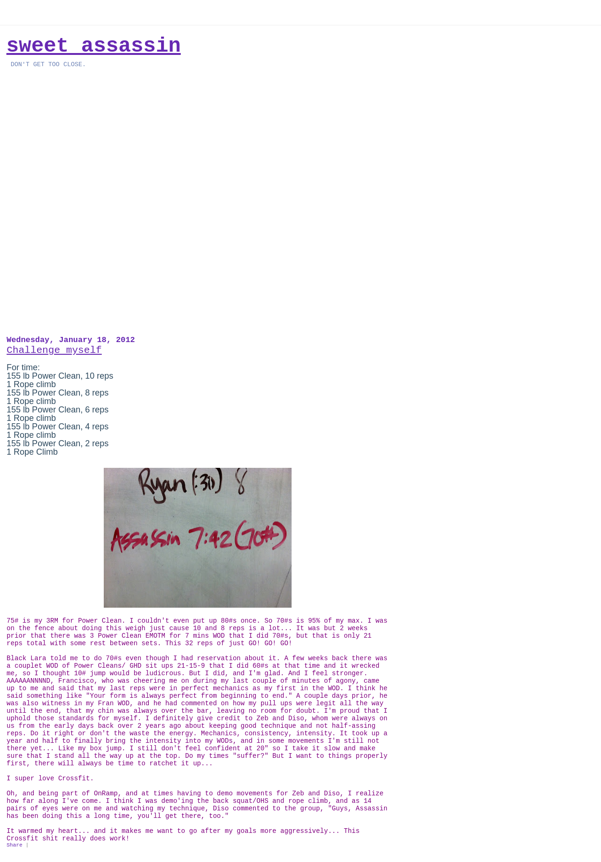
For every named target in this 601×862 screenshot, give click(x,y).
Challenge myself (54, 350)
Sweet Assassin (94, 46)
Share (15, 845)
